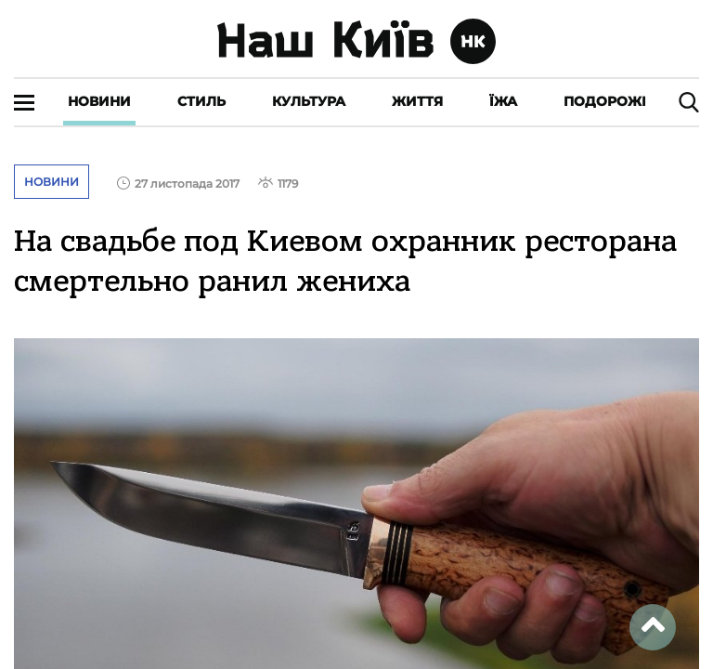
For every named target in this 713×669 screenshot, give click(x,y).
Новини (99, 101)
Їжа (503, 101)
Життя (417, 101)
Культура (308, 101)
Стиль (201, 101)
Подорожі (605, 101)
